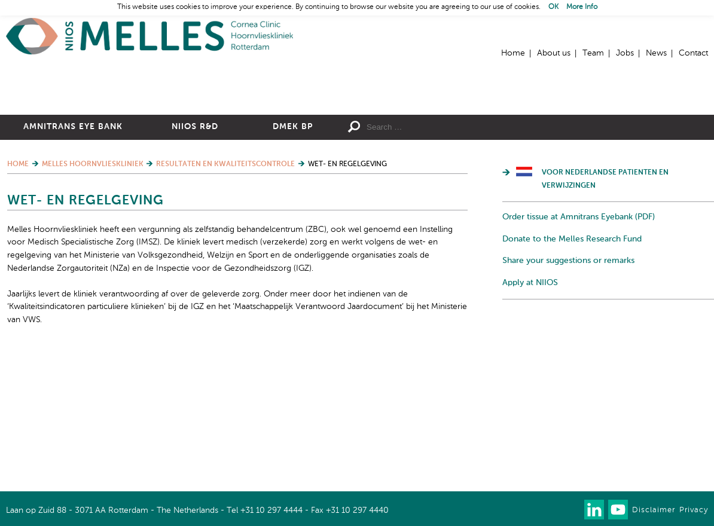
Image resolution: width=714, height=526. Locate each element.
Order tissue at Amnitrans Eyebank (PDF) (578, 347)
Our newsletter (570, 509)
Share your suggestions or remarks (568, 391)
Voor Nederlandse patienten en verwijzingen (605, 309)
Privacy (693, 510)
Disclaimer (653, 510)
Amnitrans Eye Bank (73, 257)
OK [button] (553, 7)
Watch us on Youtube (618, 509)
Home (149, 36)
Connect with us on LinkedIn (594, 509)
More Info (581, 7)
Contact (693, 53)
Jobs (625, 53)
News (656, 53)
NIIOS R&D (195, 257)
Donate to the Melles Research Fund (572, 369)
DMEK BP (293, 257)
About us (553, 53)
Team (593, 53)
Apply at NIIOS (530, 412)
